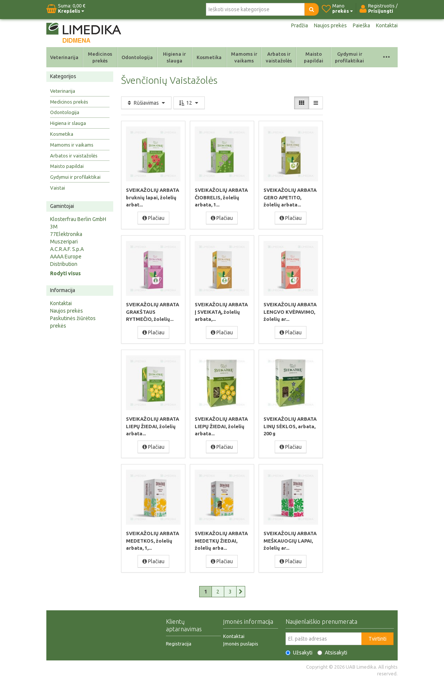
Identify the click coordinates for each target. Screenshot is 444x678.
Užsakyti (299, 651)
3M (54, 227)
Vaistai (57, 187)
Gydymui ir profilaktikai (349, 57)
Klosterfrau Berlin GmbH (78, 219)
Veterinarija (64, 57)
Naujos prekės (330, 25)
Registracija (178, 641)
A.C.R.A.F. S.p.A (67, 249)
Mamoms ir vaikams (244, 57)
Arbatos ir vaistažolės (279, 57)
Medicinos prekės (100, 57)
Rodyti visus (65, 273)
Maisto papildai (313, 57)
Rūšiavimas (146, 103)
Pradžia (299, 25)
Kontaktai (387, 25)
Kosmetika (209, 57)
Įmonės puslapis (240, 641)
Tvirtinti (377, 637)
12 (189, 103)
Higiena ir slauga (174, 57)
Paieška (361, 25)
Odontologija (137, 57)
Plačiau (153, 218)
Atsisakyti (332, 651)
